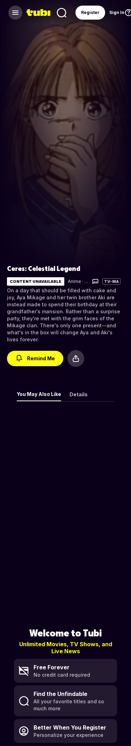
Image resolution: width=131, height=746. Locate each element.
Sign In (116, 12)
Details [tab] (79, 394)
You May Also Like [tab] (39, 394)
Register (90, 12)
